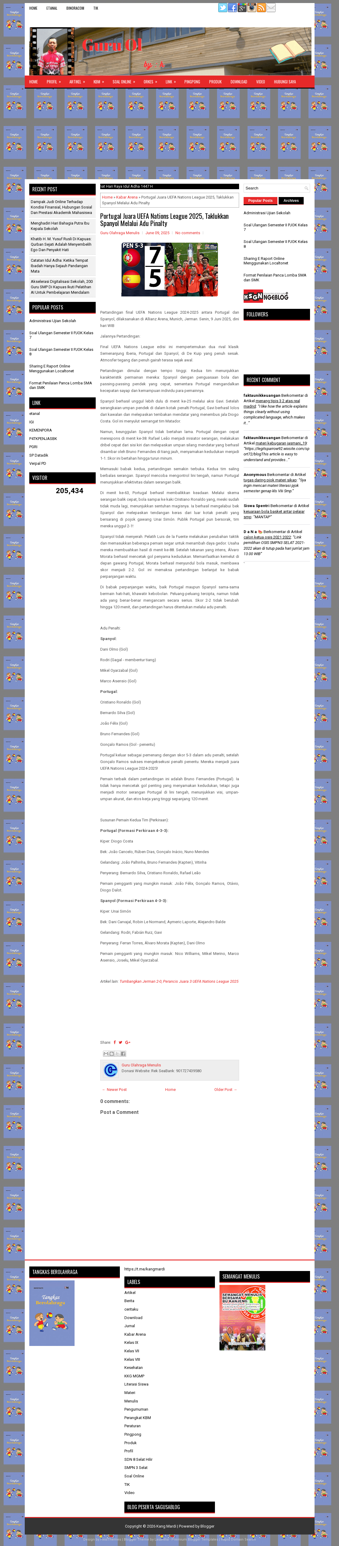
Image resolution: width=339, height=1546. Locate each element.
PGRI (33, 447)
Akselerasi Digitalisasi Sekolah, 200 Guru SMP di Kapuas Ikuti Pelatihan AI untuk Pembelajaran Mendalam (62, 287)
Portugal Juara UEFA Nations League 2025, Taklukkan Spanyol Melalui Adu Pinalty (164, 219)
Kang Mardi (166, 1526)
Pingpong (192, 82)
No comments (187, 233)
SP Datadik (38, 455)
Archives (291, 201)
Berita (129, 1301)
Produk (215, 82)
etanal (51, 8)
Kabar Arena (127, 197)
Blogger (207, 1526)
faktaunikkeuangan (262, 395)
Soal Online (126, 80)
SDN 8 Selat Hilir (138, 1459)
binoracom (75, 8)
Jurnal (129, 1326)
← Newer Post (114, 1089)
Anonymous (255, 474)
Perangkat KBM (137, 1417)
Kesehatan (133, 1367)
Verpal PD (37, 463)
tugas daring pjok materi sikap (270, 480)
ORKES (152, 80)
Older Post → (225, 1089)
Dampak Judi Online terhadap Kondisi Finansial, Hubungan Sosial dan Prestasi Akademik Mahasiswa (61, 207)
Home (33, 8)
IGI (31, 422)
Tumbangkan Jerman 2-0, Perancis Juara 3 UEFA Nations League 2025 (179, 981)
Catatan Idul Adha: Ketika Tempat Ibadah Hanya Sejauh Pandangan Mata (59, 265)
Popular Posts (260, 201)
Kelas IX (131, 1342)
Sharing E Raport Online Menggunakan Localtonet (51, 368)
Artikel (79, 80)
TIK (95, 8)
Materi (129, 1392)
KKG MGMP (134, 1376)
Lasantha (162, 1539)
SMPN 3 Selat (136, 1467)
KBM (101, 80)
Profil (56, 80)
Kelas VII (131, 1351)
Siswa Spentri (257, 505)
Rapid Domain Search (238, 1539)
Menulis (131, 1401)
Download (239, 82)
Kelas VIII (132, 1359)
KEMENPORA (40, 430)
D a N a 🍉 (253, 531)
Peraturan (132, 1426)
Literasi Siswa (136, 1384)
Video (260, 82)
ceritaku (131, 1309)
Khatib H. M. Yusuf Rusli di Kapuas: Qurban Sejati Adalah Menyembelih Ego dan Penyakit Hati (61, 244)
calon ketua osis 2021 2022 (267, 537)
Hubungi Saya (285, 82)
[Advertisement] (170, 134)
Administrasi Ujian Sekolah (52, 321)
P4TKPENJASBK (43, 438)
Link (173, 80)
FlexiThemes (110, 1539)
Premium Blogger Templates (194, 1539)
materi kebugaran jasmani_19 (281, 443)
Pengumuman (136, 1409)
